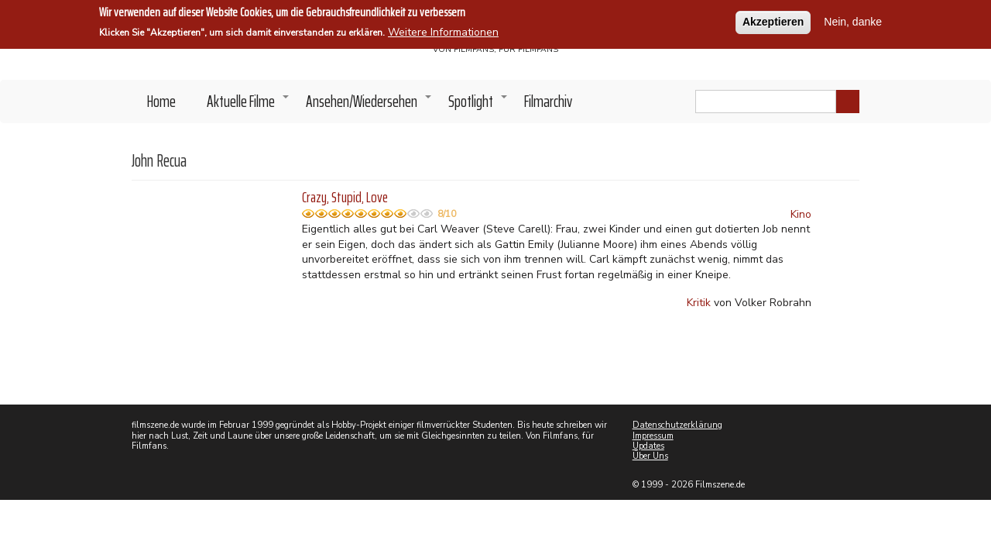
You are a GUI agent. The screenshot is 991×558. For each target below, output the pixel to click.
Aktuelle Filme (248, 105)
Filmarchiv (548, 101)
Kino (800, 214)
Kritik (699, 302)
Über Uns (650, 456)
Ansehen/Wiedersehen (369, 105)
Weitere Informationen (443, 30)
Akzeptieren (773, 20)
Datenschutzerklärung (677, 425)
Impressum (653, 436)
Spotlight (478, 105)
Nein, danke (853, 20)
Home (161, 101)
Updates (648, 446)
